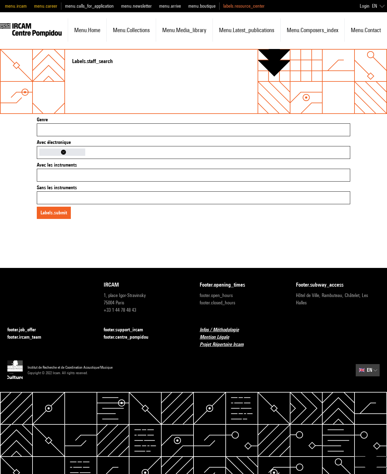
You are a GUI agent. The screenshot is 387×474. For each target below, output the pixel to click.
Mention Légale (218, 337)
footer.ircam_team (27, 337)
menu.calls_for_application (89, 6)
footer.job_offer (25, 330)
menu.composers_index (312, 30)
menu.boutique (202, 6)
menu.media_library (184, 30)
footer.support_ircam (127, 330)
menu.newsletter (136, 6)
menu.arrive (170, 6)
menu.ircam (16, 6)
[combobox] (193, 129)
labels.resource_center (244, 6)
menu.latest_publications (246, 30)
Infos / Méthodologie (223, 330)
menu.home (87, 30)
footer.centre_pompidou (130, 337)
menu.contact (366, 30)
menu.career (45, 6)
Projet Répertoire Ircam (225, 344)
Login (365, 6)
